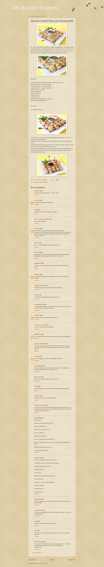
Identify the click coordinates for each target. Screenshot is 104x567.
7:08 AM (36, 223)
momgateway (38, 510)
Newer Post (32, 560)
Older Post (72, 560)
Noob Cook (37, 377)
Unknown (36, 315)
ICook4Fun (37, 418)
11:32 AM (36, 310)
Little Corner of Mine (39, 325)
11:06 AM (36, 494)
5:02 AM (36, 390)
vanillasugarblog (38, 304)
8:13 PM (36, 351)
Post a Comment (37, 552)
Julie (35, 521)
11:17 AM (36, 299)
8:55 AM (36, 258)
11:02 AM (36, 452)
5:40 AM (36, 204)
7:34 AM (36, 237)
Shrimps (45, 182)
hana (35, 209)
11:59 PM (36, 371)
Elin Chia (36, 228)
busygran (36, 395)
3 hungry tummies (39, 285)
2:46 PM (36, 329)
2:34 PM (36, 319)
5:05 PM (36, 525)
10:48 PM (36, 360)
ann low (36, 356)
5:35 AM (36, 400)
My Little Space (38, 541)
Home (52, 560)
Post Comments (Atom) (41, 563)
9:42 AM (36, 269)
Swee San (37, 252)
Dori (35, 530)
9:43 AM (36, 412)
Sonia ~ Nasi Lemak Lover (41, 219)
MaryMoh (36, 190)
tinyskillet (37, 274)
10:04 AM (36, 280)
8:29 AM (36, 247)
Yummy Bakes (38, 365)
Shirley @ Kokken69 (39, 343)
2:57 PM (36, 536)
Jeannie (36, 295)
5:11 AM (36, 195)
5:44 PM (36, 338)
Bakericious (37, 334)
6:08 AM (36, 214)
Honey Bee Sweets (39, 405)
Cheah (36, 386)
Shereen (36, 200)
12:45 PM (36, 516)
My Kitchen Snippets (35, 8)
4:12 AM (36, 549)
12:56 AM (36, 381)
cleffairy (36, 242)
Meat (41, 182)
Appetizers (37, 182)
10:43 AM (36, 289)
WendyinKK (37, 263)
